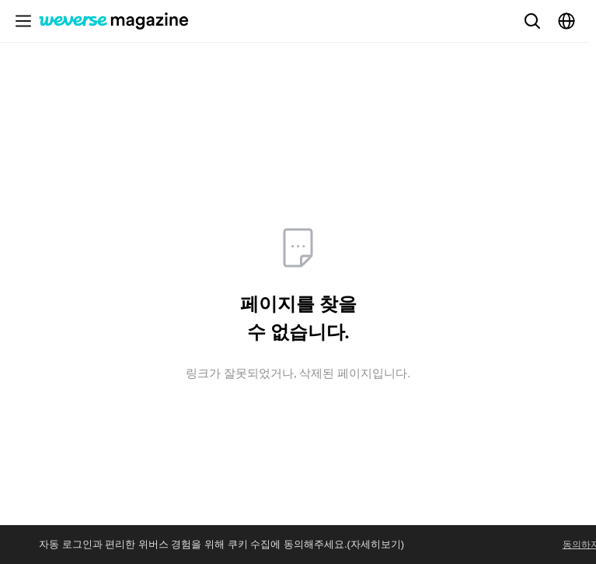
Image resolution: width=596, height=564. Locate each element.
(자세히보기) (376, 544)
